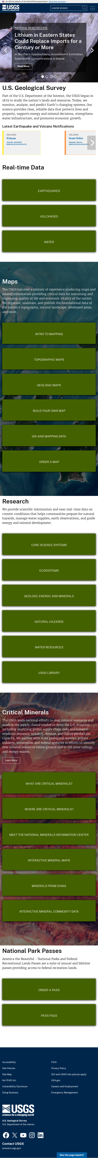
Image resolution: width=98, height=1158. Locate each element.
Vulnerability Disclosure (14, 1086)
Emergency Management (64, 1092)
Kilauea (11, 138)
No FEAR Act (9, 1080)
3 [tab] (51, 76)
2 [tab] (47, 76)
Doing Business (10, 1092)
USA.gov (55, 1080)
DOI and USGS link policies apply (69, 1074)
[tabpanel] (49, 47)
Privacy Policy (58, 1068)
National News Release (31, 27)
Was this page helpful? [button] (72, 1155)
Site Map (7, 1074)
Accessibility (9, 1062)
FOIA (54, 1062)
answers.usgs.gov (11, 1148)
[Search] (84, 8)
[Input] (68, 8)
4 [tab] (55, 76)
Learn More (11, 760)
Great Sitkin (76, 138)
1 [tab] (42, 76)
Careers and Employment (64, 1086)
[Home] (10, 10)
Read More (23, 66)
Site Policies (8, 1068)
